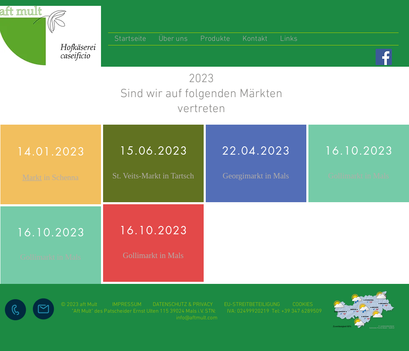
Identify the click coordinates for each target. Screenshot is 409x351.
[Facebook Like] (364, 56)
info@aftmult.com (196, 318)
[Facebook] (384, 57)
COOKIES (303, 304)
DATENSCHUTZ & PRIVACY (183, 304)
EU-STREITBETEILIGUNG (252, 304)
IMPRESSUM (132, 304)
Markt (31, 177)
